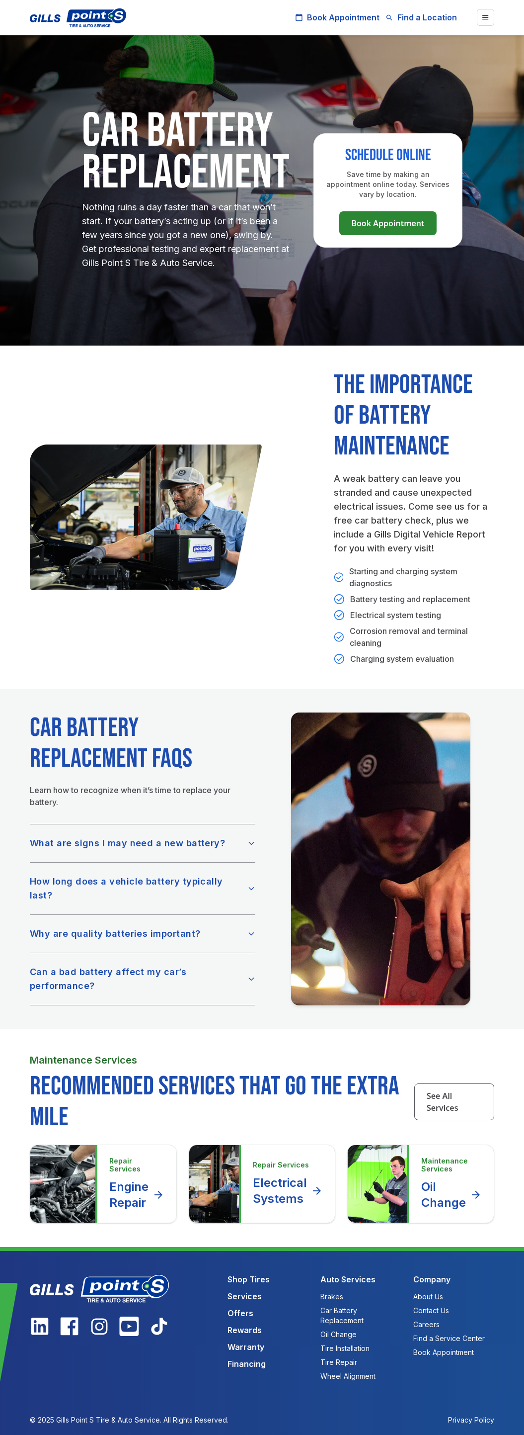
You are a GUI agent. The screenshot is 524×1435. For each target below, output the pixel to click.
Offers (240, 1313)
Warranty (245, 1347)
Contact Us (431, 1310)
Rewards (244, 1330)
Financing (246, 1363)
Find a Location (421, 17)
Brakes (331, 1296)
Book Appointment (337, 17)
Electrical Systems (288, 1190)
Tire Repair (338, 1362)
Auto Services (347, 1279)
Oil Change (451, 1194)
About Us (428, 1296)
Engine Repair (136, 1194)
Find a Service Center (449, 1338)
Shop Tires (248, 1279)
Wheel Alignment (347, 1376)
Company (431, 1279)
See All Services (442, 1101)
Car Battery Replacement (342, 1315)
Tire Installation (345, 1348)
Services (244, 1296)
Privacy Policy (471, 1420)
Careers (426, 1324)
